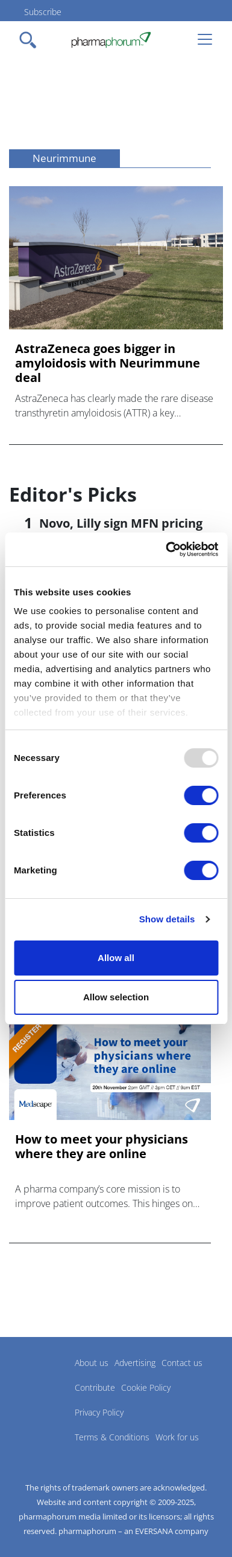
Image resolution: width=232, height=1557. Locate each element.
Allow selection (116, 997)
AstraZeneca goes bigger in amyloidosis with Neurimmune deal (107, 363)
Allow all (116, 958)
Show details (167, 919)
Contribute (95, 1387)
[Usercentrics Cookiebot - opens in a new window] (166, 549)
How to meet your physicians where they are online (101, 1146)
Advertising (134, 1362)
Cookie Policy (146, 1387)
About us (91, 1362)
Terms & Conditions (112, 1437)
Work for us (177, 1437)
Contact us (181, 1362)
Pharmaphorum (42, 1380)
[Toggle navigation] (31, 39)
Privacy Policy (99, 1412)
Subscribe (42, 12)
